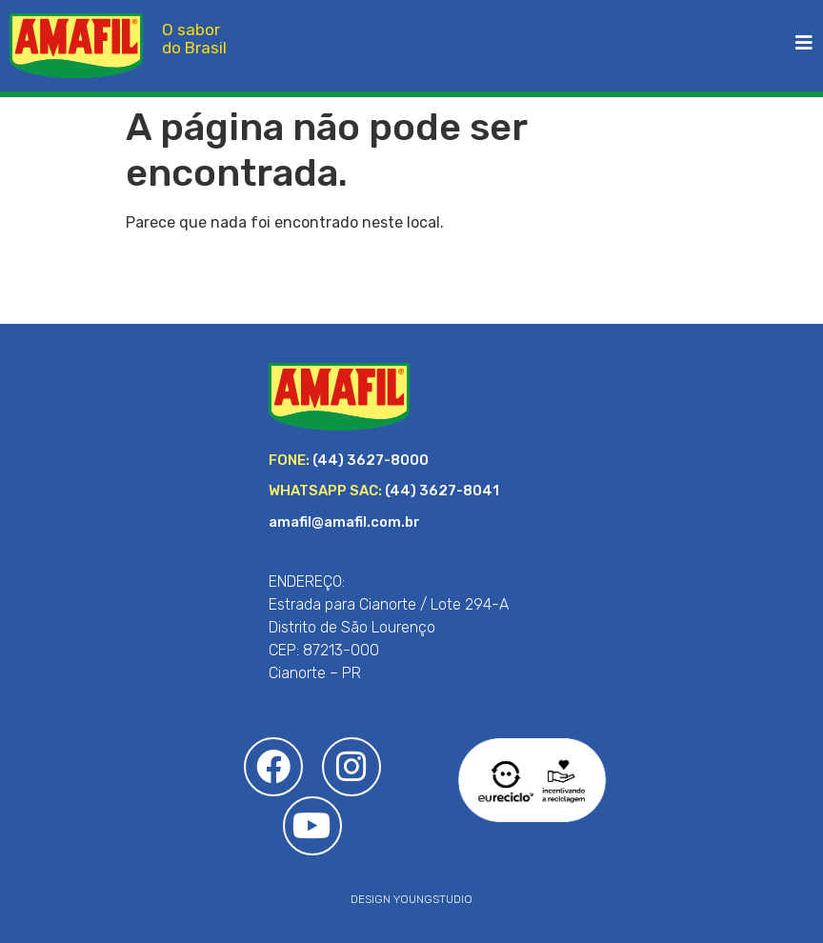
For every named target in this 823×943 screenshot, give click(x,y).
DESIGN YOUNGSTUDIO (411, 899)
